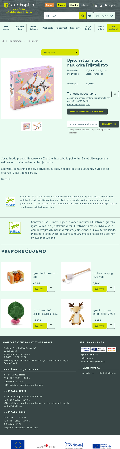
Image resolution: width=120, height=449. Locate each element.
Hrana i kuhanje (34, 28)
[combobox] (61, 15)
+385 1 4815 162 (78, 101)
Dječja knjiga (88, 28)
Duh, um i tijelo (19, 28)
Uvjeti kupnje (87, 341)
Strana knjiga (101, 28)
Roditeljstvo (75, 27)
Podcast (61, 5)
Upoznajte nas (87, 356)
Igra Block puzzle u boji (40, 268)
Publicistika (47, 27)
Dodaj (32, 280)
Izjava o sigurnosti (89, 338)
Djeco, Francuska (94, 73)
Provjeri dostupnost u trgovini (87, 111)
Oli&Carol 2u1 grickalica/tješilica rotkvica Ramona (37, 297)
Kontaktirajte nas (108, 356)
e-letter (86, 5)
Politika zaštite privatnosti (93, 345)
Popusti (49, 5)
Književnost (61, 27)
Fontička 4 (8, 400)
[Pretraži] (82, 15)
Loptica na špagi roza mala (99, 266)
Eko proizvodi (113, 28)
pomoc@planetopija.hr (78, 104)
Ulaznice (74, 5)
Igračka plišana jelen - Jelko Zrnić (99, 295)
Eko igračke (32, 40)
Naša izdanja (6, 28)
